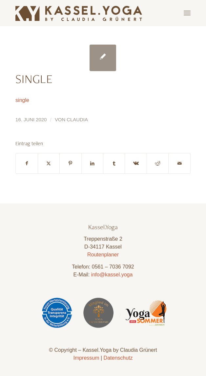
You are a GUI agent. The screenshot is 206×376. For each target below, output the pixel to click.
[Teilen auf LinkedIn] (92, 163)
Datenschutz (118, 359)
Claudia (77, 119)
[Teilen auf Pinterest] (70, 163)
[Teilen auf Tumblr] (114, 163)
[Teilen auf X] (48, 163)
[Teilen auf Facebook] (26, 163)
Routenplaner (103, 256)
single (22, 100)
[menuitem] (187, 13)
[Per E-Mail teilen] (179, 163)
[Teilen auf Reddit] (157, 163)
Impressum (86, 359)
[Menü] (187, 13)
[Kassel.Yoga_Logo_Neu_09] (85, 13)
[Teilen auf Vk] (135, 163)
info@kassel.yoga (112, 276)
